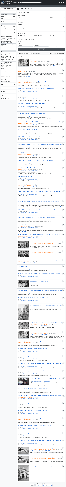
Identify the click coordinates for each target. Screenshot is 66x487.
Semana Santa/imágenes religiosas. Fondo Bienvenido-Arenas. (31, 113)
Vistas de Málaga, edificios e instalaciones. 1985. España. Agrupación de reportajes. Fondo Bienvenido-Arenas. (40, 395)
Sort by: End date (52, 53)
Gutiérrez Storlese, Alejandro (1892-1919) (8, 54)
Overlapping (53, 46)
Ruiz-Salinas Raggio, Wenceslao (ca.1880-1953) (8, 69)
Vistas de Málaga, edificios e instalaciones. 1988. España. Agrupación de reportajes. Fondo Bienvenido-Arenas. (40, 290)
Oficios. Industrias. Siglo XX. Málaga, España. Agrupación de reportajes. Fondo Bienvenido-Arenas (39, 81)
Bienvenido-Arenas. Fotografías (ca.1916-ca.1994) (8, 26)
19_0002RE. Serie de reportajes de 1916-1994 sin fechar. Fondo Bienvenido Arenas (36, 160)
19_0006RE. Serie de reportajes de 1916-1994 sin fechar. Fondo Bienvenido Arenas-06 (36, 217)
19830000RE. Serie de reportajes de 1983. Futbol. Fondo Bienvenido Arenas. (34, 425)
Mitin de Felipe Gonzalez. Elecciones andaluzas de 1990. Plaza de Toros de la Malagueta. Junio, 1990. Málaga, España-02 (46, 251)
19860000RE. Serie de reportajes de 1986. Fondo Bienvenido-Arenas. (33, 370)
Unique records (8, 14)
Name (2, 84)
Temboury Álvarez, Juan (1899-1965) (8, 72)
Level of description (5, 98)
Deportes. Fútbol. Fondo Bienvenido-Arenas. (27, 129)
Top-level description (21, 28)
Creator (3, 48)
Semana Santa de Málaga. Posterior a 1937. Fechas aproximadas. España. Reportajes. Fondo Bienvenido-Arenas (40, 121)
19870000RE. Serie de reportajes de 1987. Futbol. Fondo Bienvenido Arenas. (34, 356)
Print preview (20, 53)
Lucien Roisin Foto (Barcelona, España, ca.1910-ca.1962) (8, 76)
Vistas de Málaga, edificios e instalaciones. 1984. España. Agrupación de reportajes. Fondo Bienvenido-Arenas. (40, 418)
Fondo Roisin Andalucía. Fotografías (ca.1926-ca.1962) (8, 29)
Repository (20, 24)
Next (51, 485)
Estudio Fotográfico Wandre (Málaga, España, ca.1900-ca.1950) (8, 66)
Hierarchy (26, 53)
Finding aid (52, 35)
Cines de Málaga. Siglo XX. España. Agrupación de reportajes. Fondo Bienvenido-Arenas (37, 183)
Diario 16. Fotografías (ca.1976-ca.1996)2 (8, 45)
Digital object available (38, 35)
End (34, 43)
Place (2, 88)
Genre (2, 95)
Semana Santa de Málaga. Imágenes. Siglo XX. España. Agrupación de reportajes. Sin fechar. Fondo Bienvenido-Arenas (40, 234)
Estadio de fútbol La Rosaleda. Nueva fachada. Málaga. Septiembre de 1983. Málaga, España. (46, 447)
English (8, 18)
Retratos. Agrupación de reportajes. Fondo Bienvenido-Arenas (31, 103)
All (1, 23)
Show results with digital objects (58, 56)
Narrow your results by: (8, 8)
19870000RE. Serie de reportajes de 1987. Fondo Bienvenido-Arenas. (33, 348)
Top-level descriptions (23, 39)
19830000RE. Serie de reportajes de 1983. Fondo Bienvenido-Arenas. (33, 433)
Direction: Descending (60, 53)
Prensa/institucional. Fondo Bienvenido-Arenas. (28, 167)
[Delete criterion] (64, 17)
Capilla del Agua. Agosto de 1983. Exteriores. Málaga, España (43, 466)
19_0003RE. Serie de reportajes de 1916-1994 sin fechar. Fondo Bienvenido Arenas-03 (36, 88)
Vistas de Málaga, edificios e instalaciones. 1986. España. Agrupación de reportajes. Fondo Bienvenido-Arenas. (40, 363)
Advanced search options (23, 12)
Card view (32, 53)
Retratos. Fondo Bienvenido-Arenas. (26, 224)
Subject (3, 91)
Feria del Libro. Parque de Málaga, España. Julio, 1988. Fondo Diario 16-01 (46, 322)
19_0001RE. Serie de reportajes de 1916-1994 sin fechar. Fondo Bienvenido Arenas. (36, 136)
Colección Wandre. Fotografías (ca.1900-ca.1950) (8, 39)
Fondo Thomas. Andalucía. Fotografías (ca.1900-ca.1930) (8, 32)
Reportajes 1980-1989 (22, 266)
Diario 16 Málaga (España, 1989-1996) (8, 60)
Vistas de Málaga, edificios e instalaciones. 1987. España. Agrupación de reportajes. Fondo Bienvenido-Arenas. (40, 341)
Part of (2, 21)
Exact (58, 46)
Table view (37, 53)
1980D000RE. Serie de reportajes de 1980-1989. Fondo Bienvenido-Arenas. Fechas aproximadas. (39, 273)
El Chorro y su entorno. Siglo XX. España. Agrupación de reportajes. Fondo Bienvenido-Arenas (38, 201)
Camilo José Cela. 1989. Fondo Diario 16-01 (39, 281)
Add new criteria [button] (21, 20)
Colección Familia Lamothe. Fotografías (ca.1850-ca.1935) (8, 42)
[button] (60, 3)
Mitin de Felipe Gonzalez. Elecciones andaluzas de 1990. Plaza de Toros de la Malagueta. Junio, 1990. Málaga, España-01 (46, 242)
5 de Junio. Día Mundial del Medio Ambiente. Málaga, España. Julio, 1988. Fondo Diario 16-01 (46, 305)
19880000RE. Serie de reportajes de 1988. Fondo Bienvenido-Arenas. (33, 297)
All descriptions (31, 39)
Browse (14, 2)
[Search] (30, 2)
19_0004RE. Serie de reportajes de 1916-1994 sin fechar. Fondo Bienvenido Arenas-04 (36, 209)
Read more (54, 65)
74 (48, 485)
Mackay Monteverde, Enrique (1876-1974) (8, 79)
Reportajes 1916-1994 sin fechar (25, 176)
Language (3, 12)
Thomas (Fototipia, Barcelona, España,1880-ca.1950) (8, 63)
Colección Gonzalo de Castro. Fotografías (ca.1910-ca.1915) (8, 36)
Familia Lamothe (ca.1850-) (8, 81)
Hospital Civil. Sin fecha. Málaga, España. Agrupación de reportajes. (32, 152)
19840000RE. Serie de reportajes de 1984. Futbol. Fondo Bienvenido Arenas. (34, 403)
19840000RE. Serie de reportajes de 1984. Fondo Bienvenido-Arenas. (33, 410)
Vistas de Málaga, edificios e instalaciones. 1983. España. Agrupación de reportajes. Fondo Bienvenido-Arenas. (40, 440)
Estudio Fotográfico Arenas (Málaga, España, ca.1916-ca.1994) (8, 57)
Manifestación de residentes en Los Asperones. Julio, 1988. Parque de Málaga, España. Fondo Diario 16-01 (46, 331)
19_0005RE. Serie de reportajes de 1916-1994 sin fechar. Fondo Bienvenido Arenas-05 (36, 96)
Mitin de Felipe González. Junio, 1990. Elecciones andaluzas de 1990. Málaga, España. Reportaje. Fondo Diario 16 (40, 259)
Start (19, 43)
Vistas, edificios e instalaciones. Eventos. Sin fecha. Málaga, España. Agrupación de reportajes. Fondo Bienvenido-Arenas (40, 144)
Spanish (8, 16)
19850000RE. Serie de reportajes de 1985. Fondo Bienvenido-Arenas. (33, 388)
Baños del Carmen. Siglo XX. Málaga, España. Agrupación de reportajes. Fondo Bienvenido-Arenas (39, 191)
